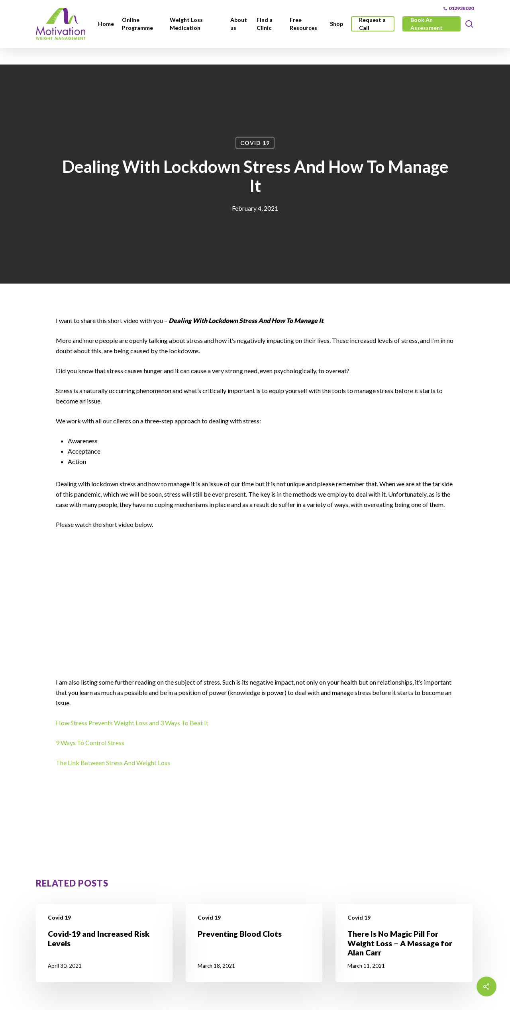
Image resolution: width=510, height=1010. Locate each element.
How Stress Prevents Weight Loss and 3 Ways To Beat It (133, 722)
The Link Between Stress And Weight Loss (113, 762)
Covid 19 (255, 142)
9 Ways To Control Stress (90, 742)
